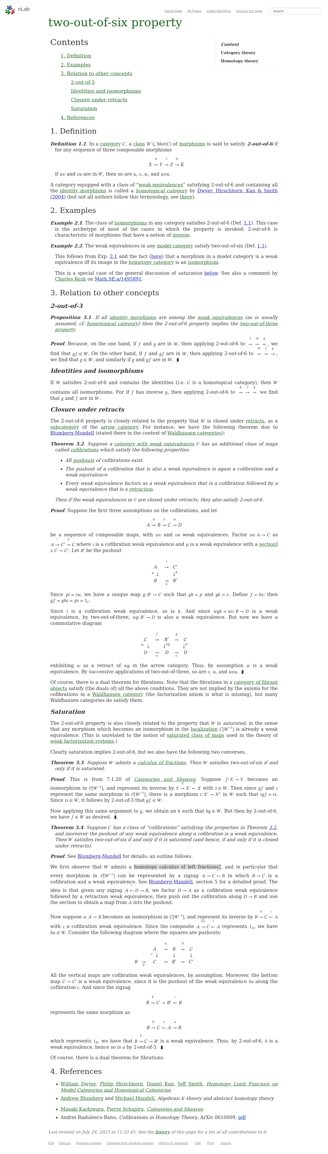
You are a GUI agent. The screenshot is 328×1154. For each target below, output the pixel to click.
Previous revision (88, 1143)
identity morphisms (83, 190)
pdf (242, 1117)
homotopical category (162, 190)
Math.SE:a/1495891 (118, 279)
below (211, 273)
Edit (51, 1143)
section (267, 544)
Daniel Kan (160, 1084)
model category (175, 245)
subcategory (64, 427)
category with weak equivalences (154, 443)
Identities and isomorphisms (106, 91)
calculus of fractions (162, 762)
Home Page (173, 11)
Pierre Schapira (125, 1109)
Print (210, 1143)
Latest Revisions (219, 11)
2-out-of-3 (83, 82)
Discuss (65, 1143)
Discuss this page (249, 11)
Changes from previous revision (130, 1143)
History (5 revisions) (173, 1143)
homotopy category (151, 262)
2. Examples (76, 64)
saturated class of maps (195, 735)
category (110, 144)
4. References (78, 117)
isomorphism (203, 262)
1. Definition (76, 55)
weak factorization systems (82, 741)
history (162, 1132)
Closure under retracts (99, 99)
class (139, 144)
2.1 (113, 256)
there (186, 197)
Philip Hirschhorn (121, 1084)
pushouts (83, 460)
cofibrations (84, 449)
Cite (198, 1143)
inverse (181, 235)
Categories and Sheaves (165, 779)
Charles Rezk (70, 279)
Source (225, 1143)
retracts (255, 421)
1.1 (247, 223)
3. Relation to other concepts (96, 73)
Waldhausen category (117, 694)
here (156, 256)
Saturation (84, 108)
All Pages (194, 11)
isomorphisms (130, 223)
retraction (140, 489)
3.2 (272, 827)
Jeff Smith (190, 1084)
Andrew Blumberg (82, 1098)
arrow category (119, 427)
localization (204, 729)
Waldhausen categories (194, 433)
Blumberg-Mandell (72, 433)
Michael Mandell (134, 1098)
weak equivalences (161, 184)
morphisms (192, 144)
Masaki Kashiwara (82, 1109)
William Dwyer (78, 1084)
